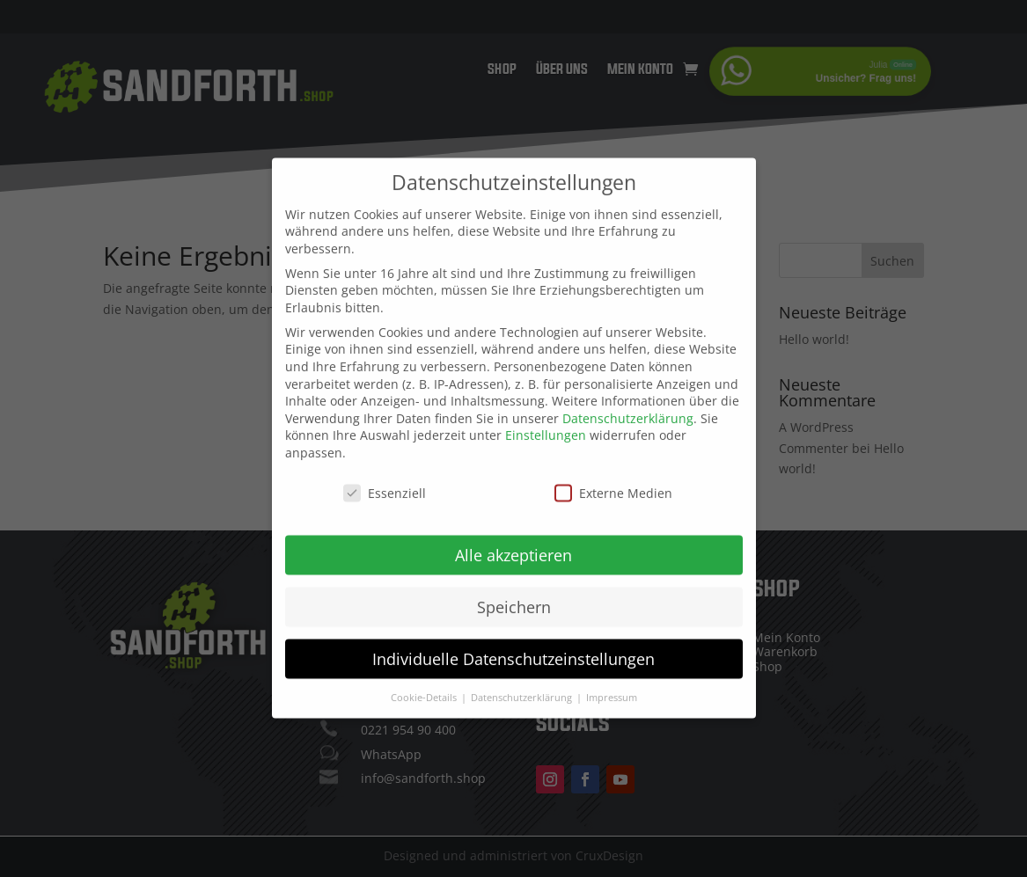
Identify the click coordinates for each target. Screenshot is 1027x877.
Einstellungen (545, 421)
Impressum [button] (611, 683)
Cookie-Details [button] (425, 683)
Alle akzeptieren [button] (513, 541)
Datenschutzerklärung (627, 404)
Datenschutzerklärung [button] (523, 683)
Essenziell (384, 479)
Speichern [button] (514, 592)
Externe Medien (613, 479)
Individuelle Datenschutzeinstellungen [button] (513, 644)
